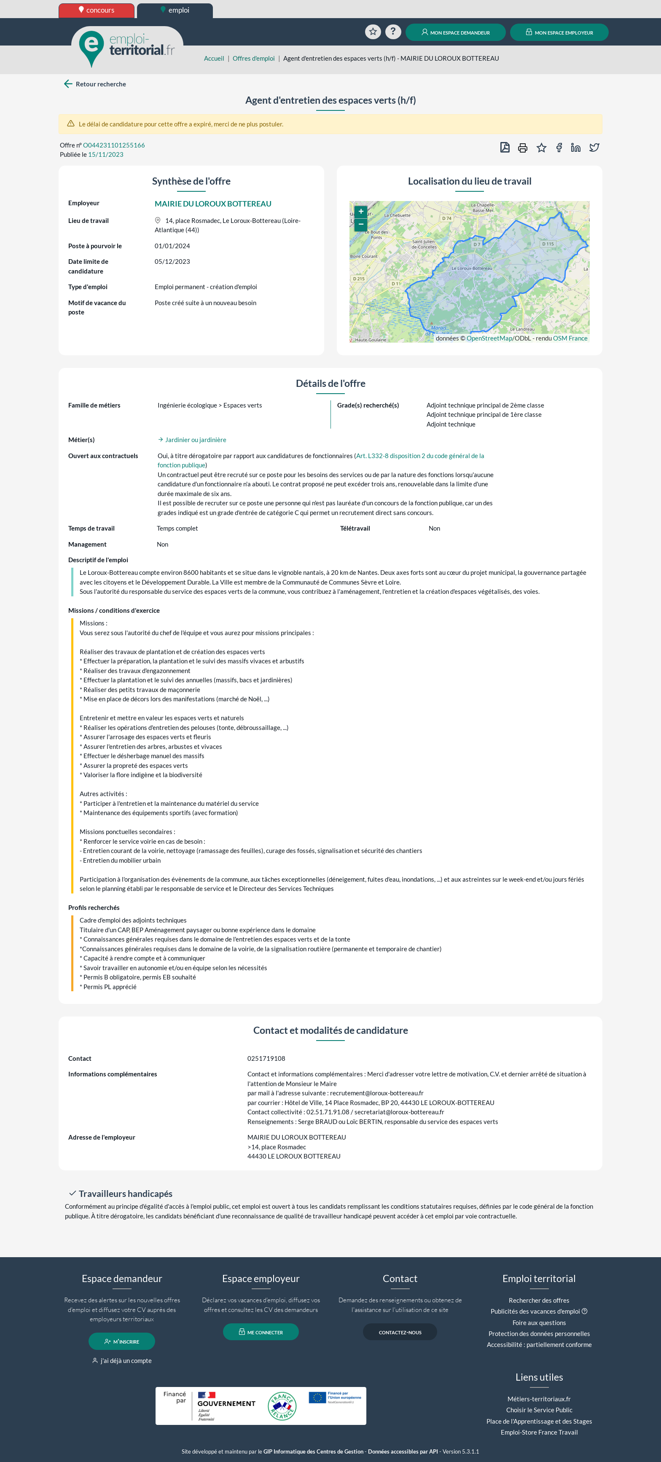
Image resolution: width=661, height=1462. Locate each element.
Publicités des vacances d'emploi (535, 1311)
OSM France (570, 338)
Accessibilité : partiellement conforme (539, 1344)
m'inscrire (122, 1341)
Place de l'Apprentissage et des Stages (539, 1421)
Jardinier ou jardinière (192, 439)
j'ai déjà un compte (122, 1360)
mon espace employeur (559, 32)
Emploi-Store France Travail (539, 1432)
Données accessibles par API (403, 1452)
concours (97, 9)
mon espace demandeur (456, 32)
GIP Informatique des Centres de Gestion (313, 1452)
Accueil (214, 58)
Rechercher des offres (539, 1300)
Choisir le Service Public (539, 1410)
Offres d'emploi (254, 58)
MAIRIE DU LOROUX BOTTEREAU (213, 203)
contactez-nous (400, 1332)
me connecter (261, 1332)
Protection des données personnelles (539, 1333)
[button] (361, 212)
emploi (175, 9)
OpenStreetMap (489, 338)
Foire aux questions (539, 1322)
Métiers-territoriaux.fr (539, 1399)
